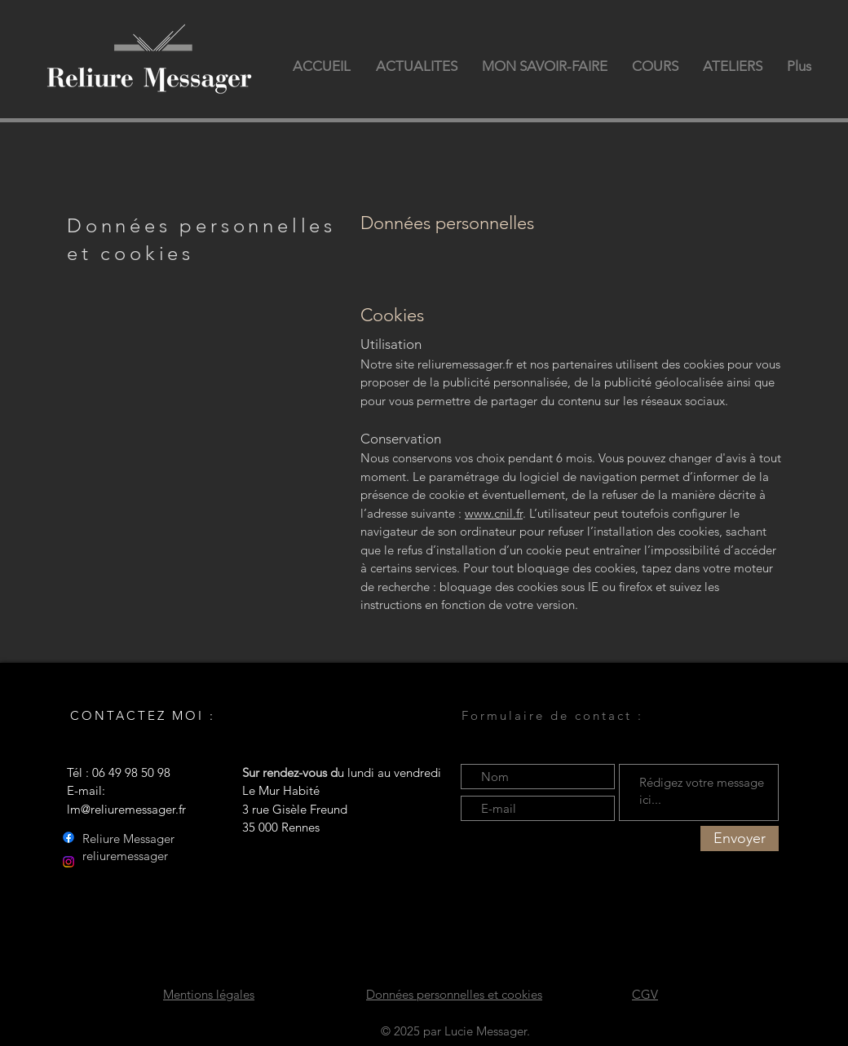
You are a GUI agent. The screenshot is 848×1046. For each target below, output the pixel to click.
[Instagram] (68, 861)
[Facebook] (68, 837)
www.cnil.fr (494, 513)
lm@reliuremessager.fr (126, 809)
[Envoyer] (739, 838)
